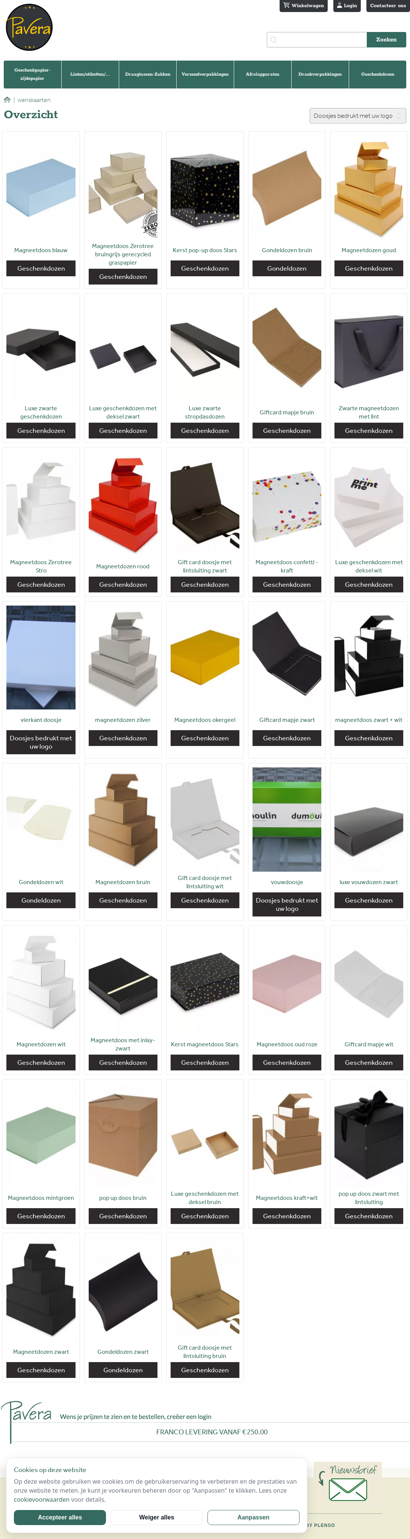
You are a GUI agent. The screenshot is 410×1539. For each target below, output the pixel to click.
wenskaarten (32, 100)
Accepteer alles (60, 1517)
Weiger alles (156, 1517)
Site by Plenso (313, 1525)
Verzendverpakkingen (205, 74)
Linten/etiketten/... (90, 74)
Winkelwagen (303, 5)
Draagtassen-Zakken (147, 74)
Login (347, 5)
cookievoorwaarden (42, 1499)
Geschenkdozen (377, 74)
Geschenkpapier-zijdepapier (32, 74)
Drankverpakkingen (320, 74)
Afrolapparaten (262, 74)
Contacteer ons (388, 6)
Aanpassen (253, 1517)
